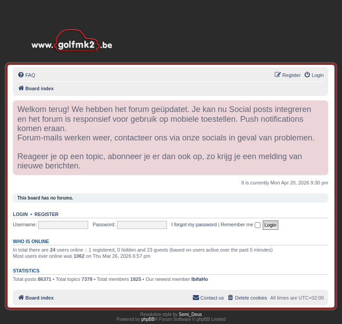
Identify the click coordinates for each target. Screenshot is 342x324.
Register (47, 214)
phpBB (148, 319)
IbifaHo (199, 279)
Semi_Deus (190, 314)
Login (20, 214)
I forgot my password (194, 224)
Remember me (241, 224)
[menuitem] (26, 75)
